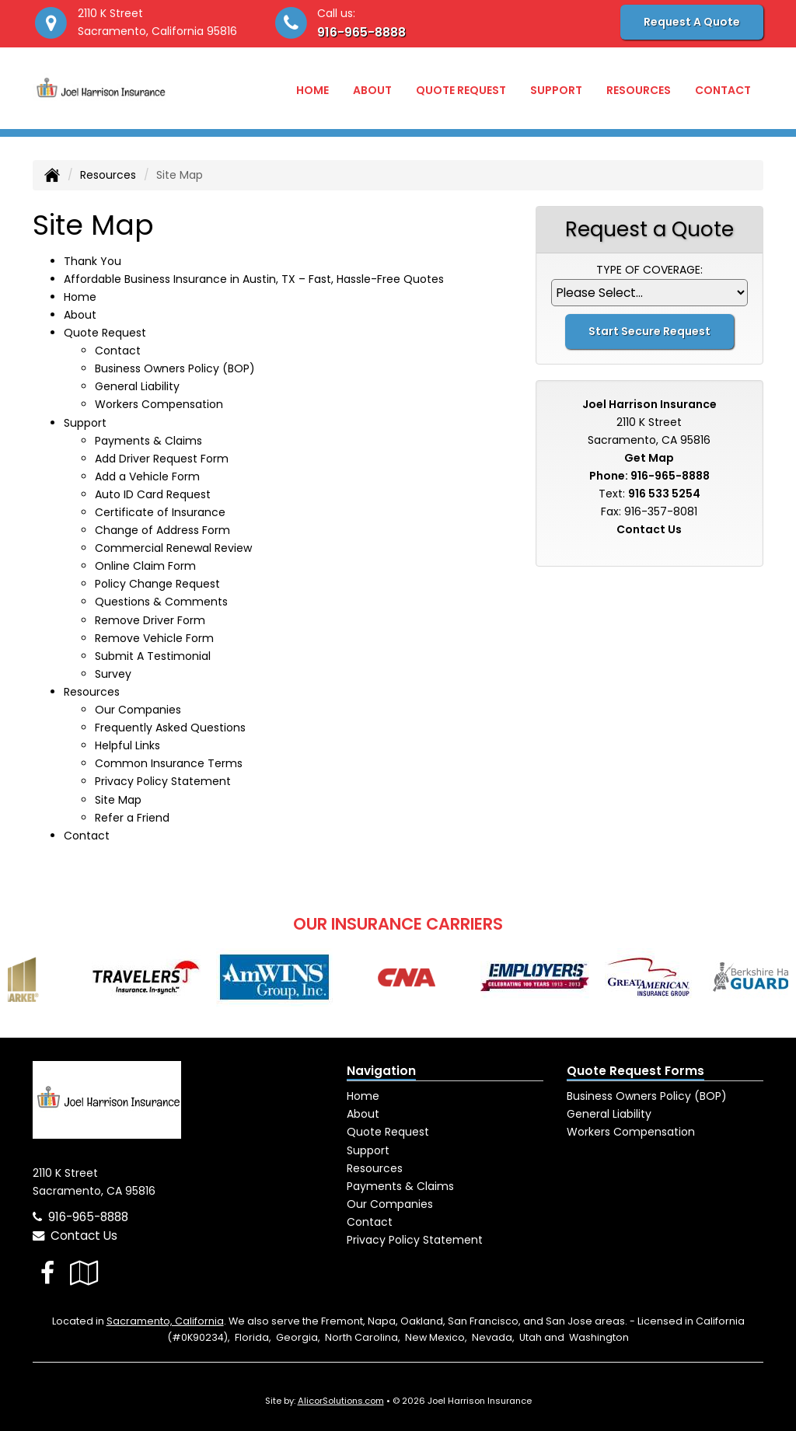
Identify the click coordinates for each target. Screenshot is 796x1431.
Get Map (649, 458)
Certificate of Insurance (160, 512)
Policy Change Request (157, 584)
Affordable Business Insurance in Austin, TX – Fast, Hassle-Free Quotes (254, 279)
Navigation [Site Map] (381, 1071)
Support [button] (556, 90)
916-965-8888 (361, 32)
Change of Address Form (162, 530)
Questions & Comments (161, 601)
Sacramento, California (165, 1321)
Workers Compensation (159, 404)
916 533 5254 (664, 493)
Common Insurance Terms (169, 763)
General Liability (137, 386)
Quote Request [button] (461, 90)
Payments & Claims (148, 440)
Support (368, 1150)
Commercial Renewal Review (173, 548)
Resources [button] (638, 90)
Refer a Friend (132, 817)
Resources (108, 175)
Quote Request (388, 1132)
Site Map (118, 800)
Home (312, 90)
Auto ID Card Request (153, 494)
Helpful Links (127, 745)
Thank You (92, 261)
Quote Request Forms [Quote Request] (635, 1071)
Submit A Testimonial (153, 656)
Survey (113, 674)
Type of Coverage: (649, 269)
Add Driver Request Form (162, 458)
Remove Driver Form (150, 620)
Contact (723, 90)
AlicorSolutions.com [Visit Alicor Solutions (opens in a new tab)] (341, 1400)
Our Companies (138, 709)
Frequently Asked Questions (170, 727)
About (372, 90)
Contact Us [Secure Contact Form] (649, 529)
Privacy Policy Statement (163, 781)
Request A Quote (692, 22)
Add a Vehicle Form (147, 476)
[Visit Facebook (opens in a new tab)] (47, 1272)
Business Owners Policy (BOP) (175, 368)
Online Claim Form (145, 566)
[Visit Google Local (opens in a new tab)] (84, 1272)
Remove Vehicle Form (154, 638)
